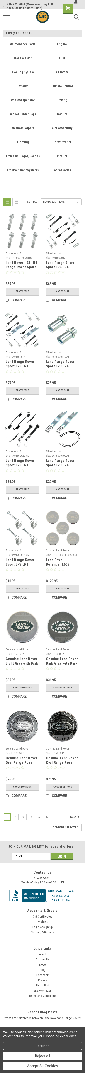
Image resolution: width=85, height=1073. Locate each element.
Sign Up (48, 927)
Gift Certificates (42, 916)
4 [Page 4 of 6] (31, 817)
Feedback (42, 975)
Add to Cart (22, 291)
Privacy (42, 980)
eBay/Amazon (43, 990)
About (42, 954)
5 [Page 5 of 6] (39, 817)
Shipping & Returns (42, 932)
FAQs (42, 964)
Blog (42, 970)
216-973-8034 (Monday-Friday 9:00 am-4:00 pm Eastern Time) (28, 6)
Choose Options (22, 687)
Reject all (42, 1055)
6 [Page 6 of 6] (47, 817)
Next (75, 817)
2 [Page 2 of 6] (15, 817)
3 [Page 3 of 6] (23, 817)
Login (35, 927)
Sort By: (32, 201)
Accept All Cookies (42, 1065)
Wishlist (42, 921)
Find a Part (42, 985)
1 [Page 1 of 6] (7, 817)
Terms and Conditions (42, 996)
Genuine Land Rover (57, 550)
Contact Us (43, 959)
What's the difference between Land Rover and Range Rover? (42, 1018)
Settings (42, 1045)
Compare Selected (65, 827)
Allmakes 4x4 (13, 253)
